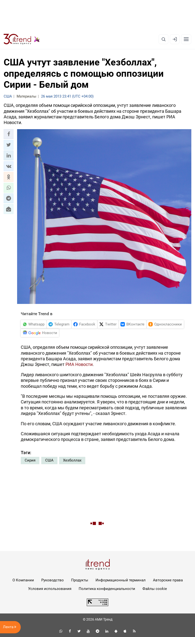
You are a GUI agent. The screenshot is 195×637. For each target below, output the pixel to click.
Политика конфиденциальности (107, 589)
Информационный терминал (121, 580)
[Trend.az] (22, 39)
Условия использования (49, 589)
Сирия (30, 460)
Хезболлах (72, 460)
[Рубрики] (186, 39)
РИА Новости (79, 364)
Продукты (79, 580)
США (49, 460)
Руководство (52, 580)
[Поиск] (163, 39)
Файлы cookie (154, 589)
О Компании (23, 580)
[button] (8, 134)
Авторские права (168, 580)
